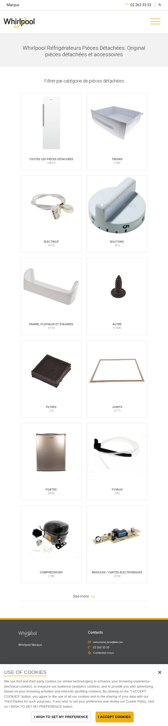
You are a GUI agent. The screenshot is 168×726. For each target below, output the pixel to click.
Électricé (51, 241)
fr (159, 5)
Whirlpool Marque (30, 645)
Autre (117, 324)
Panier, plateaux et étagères (51, 324)
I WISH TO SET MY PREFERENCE (61, 717)
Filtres (51, 407)
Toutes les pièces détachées (51, 159)
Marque (13, 5)
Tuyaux (117, 489)
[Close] (159, 672)
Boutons (117, 241)
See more (84, 596)
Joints (117, 407)
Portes (51, 489)
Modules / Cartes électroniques (117, 572)
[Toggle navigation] (153, 22)
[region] (84, 695)
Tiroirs (116, 159)
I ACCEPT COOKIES (114, 717)
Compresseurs (51, 572)
